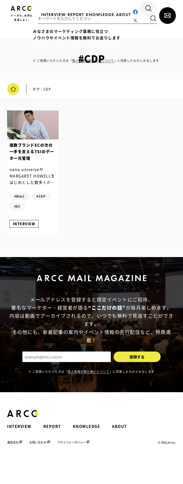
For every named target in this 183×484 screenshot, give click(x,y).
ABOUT (119, 453)
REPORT (52, 453)
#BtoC (24, 208)
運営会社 (13, 469)
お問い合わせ (37, 469)
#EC (22, 228)
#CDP (23, 218)
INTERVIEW (29, 244)
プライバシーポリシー (71, 469)
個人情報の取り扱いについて (89, 398)
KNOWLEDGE (86, 453)
